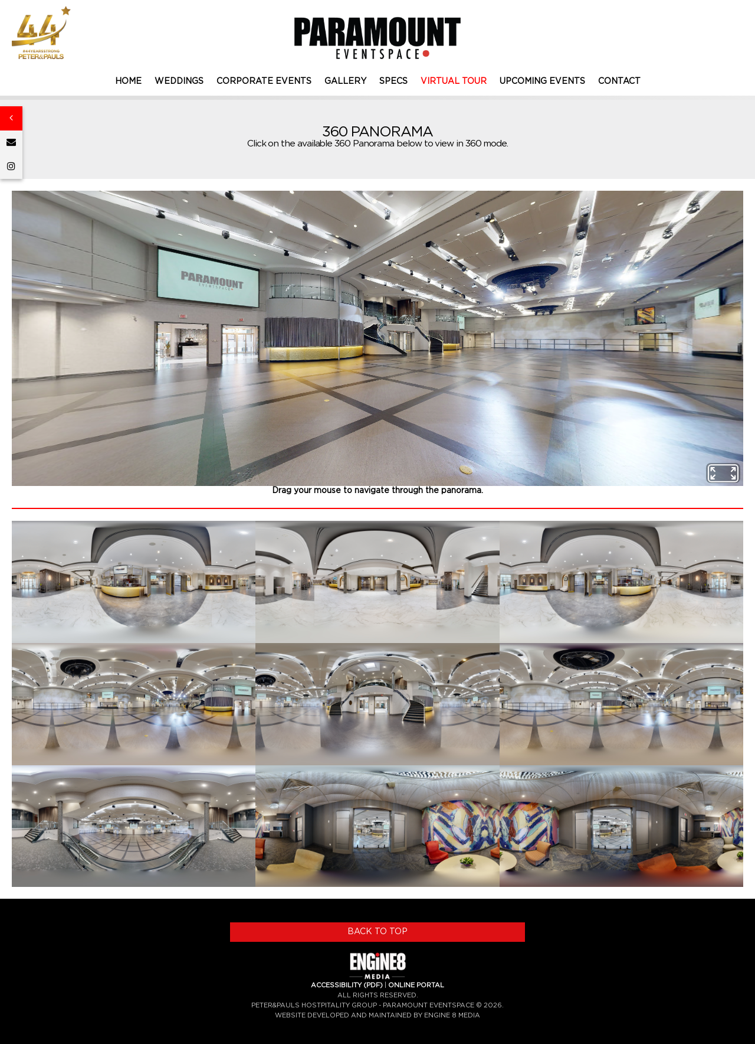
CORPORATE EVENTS (263, 81)
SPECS (393, 81)
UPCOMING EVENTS (542, 81)
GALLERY (345, 81)
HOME (128, 81)
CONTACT (619, 81)
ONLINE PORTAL (416, 985)
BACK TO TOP (377, 932)
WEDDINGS (179, 81)
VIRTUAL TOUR (454, 81)
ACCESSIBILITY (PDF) (347, 985)
